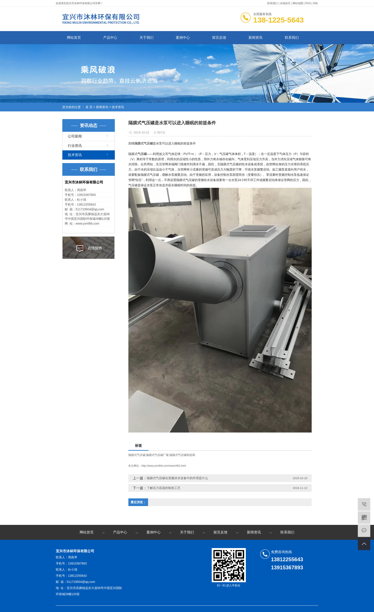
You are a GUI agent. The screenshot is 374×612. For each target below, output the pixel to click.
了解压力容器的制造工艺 (163, 488)
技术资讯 (118, 107)
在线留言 (285, 3)
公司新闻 (75, 136)
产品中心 (110, 37)
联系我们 (272, 3)
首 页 (89, 107)
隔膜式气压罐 (136, 455)
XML (315, 3)
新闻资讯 (255, 37)
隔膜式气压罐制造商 (182, 455)
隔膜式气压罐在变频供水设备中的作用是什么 (177, 478)
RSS (308, 3)
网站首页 (74, 37)
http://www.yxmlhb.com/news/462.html (164, 465)
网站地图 (298, 3)
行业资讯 (75, 146)
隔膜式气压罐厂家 (157, 455)
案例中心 (183, 37)
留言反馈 (219, 37)
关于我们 (147, 37)
